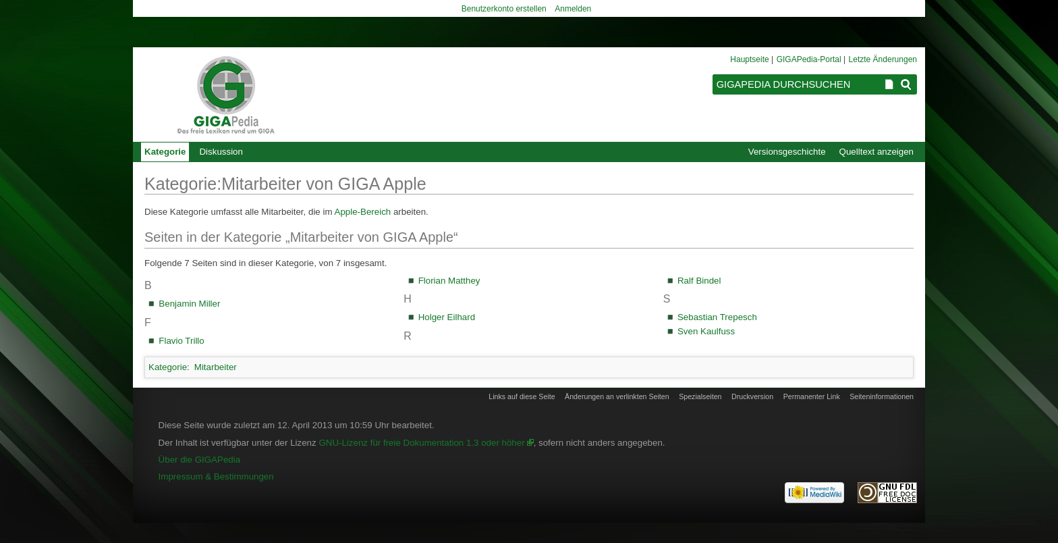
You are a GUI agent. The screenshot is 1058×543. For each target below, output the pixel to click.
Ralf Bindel (699, 281)
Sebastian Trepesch (717, 317)
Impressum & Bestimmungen (216, 476)
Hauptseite (749, 59)
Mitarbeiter (215, 367)
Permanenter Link (811, 396)
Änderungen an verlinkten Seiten (617, 396)
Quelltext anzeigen (876, 152)
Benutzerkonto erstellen (504, 9)
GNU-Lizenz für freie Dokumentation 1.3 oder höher (421, 443)
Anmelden (573, 9)
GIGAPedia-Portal (809, 59)
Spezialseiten (700, 396)
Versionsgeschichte (787, 152)
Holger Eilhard (446, 317)
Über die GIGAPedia (200, 460)
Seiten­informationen (882, 396)
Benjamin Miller (189, 304)
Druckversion (752, 396)
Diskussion (220, 152)
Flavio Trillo (181, 341)
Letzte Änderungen (883, 59)
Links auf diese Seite (522, 396)
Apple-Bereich (363, 212)
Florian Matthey (449, 281)
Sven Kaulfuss (706, 331)
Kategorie (167, 367)
